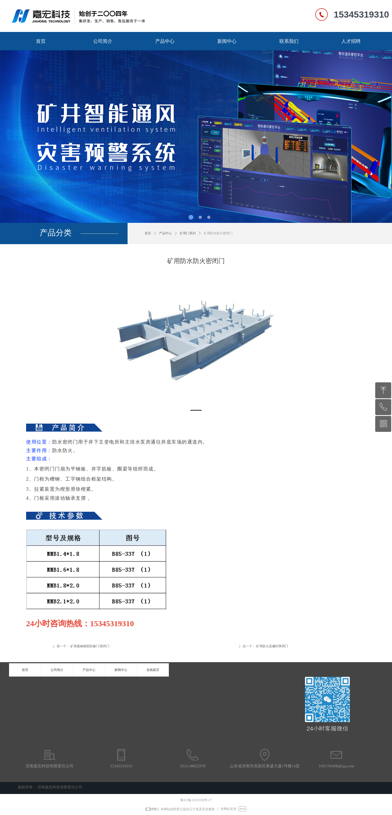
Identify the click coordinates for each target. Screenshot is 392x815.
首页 (148, 233)
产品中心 (165, 233)
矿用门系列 (188, 233)
